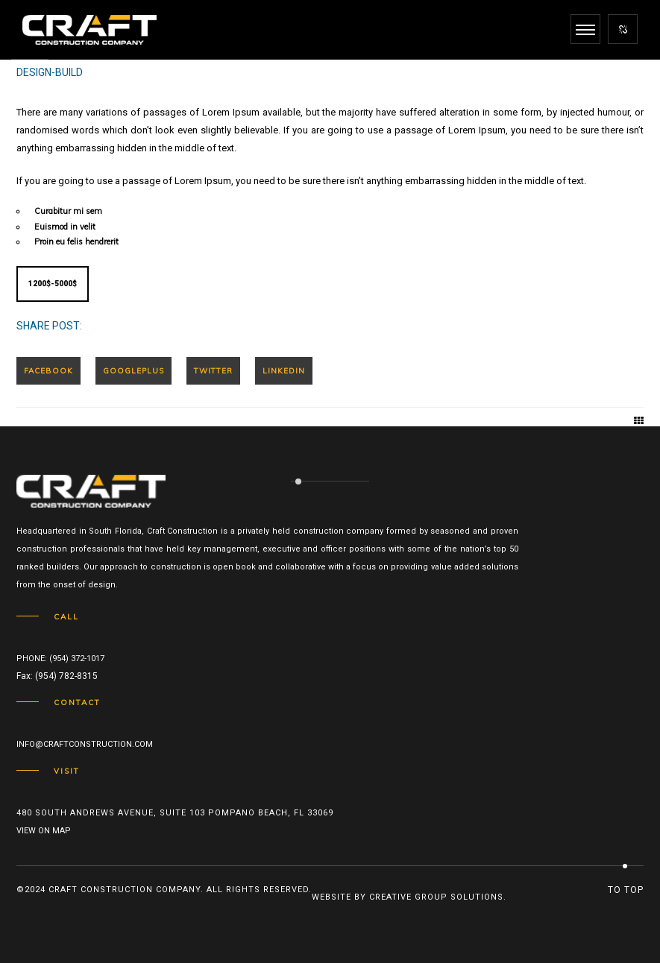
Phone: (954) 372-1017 (60, 658)
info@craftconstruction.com (84, 744)
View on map (43, 831)
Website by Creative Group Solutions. (409, 897)
